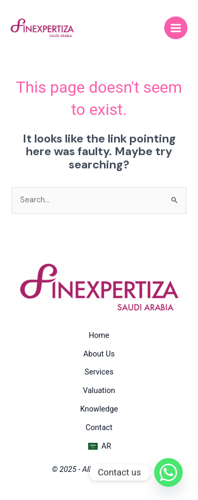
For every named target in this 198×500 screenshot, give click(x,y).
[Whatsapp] (168, 472)
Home (99, 335)
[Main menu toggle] (175, 28)
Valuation (99, 390)
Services (99, 372)
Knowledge (99, 409)
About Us (99, 354)
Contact (99, 427)
